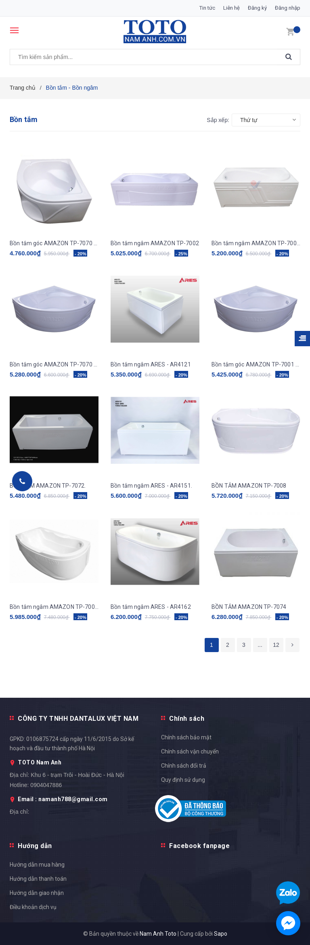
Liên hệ (231, 8)
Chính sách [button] (186, 718)
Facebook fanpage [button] (199, 846)
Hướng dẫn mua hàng (37, 864)
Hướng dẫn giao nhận (37, 893)
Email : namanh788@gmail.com (63, 799)
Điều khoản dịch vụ (33, 907)
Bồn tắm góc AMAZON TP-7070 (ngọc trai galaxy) (54, 243)
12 (276, 645)
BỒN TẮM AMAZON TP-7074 (249, 607)
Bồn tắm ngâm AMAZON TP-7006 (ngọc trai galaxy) (256, 243)
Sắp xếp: (218, 120)
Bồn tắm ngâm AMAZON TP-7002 (155, 243)
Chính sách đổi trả (183, 765)
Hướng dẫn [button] (35, 846)
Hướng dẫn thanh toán (38, 879)
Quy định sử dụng (183, 780)
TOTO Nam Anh (39, 762)
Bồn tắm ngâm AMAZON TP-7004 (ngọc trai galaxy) (54, 607)
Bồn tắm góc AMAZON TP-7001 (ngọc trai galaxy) (256, 364)
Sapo (220, 933)
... (260, 645)
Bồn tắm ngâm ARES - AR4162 (151, 607)
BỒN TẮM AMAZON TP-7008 (249, 485)
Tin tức (207, 8)
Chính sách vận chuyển (190, 751)
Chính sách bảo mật (186, 737)
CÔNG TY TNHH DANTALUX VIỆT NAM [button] (78, 718)
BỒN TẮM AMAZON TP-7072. (48, 485)
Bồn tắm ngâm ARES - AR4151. (151, 485)
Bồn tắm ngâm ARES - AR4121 (151, 364)
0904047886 (46, 785)
